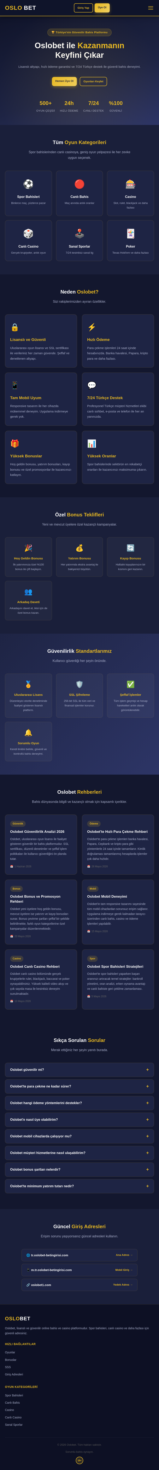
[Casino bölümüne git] (130, 193)
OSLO (20, 8)
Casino (9, 1410)
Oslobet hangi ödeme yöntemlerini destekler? (46, 1103)
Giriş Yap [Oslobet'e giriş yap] (83, 7)
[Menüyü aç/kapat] (150, 7)
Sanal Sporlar (14, 1424)
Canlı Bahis (12, 1402)
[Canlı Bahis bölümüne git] (79, 193)
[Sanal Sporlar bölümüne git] (79, 240)
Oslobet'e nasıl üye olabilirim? (34, 1119)
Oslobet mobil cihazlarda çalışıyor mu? (41, 1136)
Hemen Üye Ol (64, 81)
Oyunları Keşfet (93, 81)
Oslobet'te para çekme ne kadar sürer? (40, 1086)
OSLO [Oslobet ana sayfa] (17, 1318)
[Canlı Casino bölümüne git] (28, 240)
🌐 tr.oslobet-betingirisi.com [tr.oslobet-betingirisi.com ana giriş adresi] (79, 1255)
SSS (8, 1367)
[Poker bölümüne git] (130, 240)
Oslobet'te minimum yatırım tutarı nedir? (42, 1186)
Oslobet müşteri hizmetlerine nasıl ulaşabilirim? (48, 1153)
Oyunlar (10, 1352)
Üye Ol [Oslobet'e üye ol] (102, 7)
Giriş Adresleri (14, 1374)
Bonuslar (10, 1359)
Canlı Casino (13, 1417)
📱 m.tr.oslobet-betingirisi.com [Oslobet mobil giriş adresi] (79, 1270)
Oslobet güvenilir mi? (27, 1069)
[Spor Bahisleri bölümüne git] (28, 193)
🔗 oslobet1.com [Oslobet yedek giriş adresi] (79, 1284)
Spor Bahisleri (14, 1395)
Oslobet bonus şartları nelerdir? (35, 1169)
